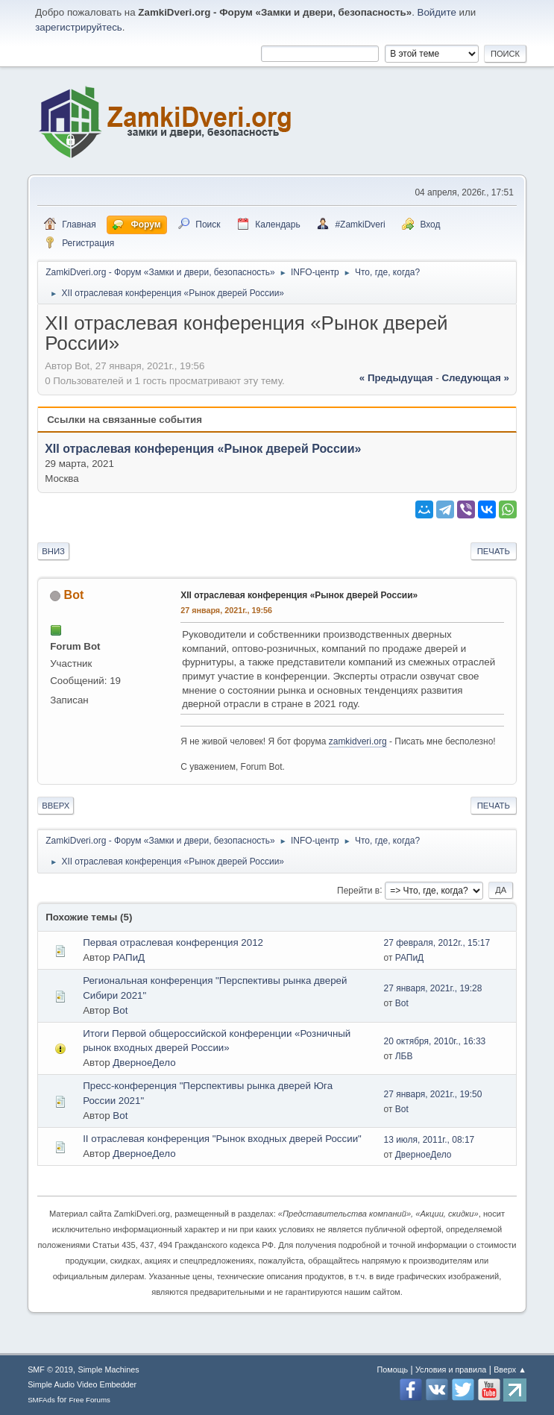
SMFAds (41, 1400)
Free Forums (89, 1400)
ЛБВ (404, 1056)
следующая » (475, 377)
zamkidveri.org (358, 741)
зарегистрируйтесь (78, 27)
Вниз (53, 551)
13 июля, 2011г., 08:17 (428, 1140)
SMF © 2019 (50, 1369)
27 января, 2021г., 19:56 (226, 610)
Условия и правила (450, 1369)
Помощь (393, 1369)
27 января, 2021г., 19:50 (432, 1094)
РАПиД (129, 957)
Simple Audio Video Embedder (82, 1384)
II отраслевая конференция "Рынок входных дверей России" (222, 1138)
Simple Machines (108, 1369)
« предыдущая (396, 377)
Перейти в (358, 890)
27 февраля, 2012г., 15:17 (436, 943)
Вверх (55, 805)
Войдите (437, 12)
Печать (493, 551)
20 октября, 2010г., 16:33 (434, 1041)
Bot (74, 595)
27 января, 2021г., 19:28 (432, 988)
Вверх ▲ (510, 1369)
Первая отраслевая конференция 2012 (173, 942)
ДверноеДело (144, 1062)
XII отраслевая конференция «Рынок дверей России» (203, 448)
